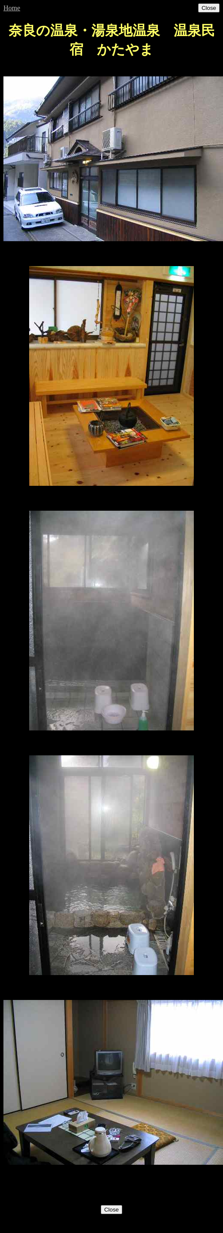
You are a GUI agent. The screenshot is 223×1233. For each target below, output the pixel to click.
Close (209, 8)
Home (11, 8)
